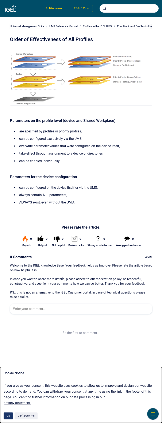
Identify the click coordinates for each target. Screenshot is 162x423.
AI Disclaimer (54, 8)
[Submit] (104, 8)
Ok (8, 415)
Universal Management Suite (27, 26)
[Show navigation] (153, 414)
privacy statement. (17, 403)
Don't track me (26, 415)
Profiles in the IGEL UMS (97, 26)
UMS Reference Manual (63, 26)
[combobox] (129, 8)
